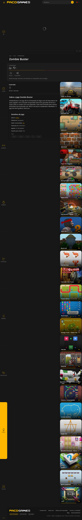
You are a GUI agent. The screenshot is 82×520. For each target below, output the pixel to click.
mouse (27, 136)
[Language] (77, 2)
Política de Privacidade (62, 510)
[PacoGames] (19, 511)
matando (21, 136)
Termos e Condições (75, 510)
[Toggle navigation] (4, 2)
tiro (33, 136)
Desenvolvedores (75, 513)
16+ (24, 123)
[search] (72, 2)
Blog (68, 513)
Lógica (17, 117)
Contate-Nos (43, 510)
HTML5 (14, 136)
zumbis (38, 136)
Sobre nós (51, 510)
